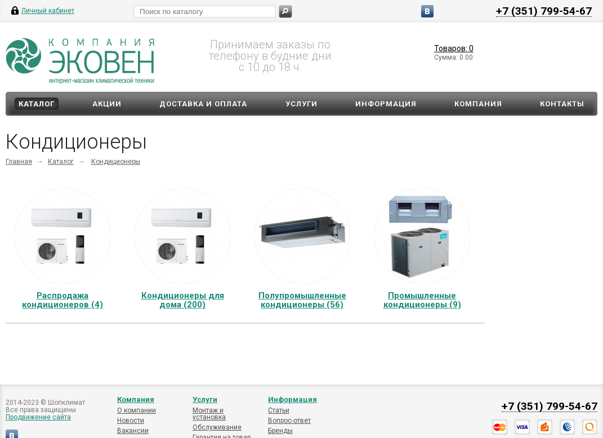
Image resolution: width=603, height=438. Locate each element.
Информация (386, 104)
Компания (478, 104)
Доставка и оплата (203, 104)
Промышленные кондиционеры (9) (422, 300)
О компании (136, 410)
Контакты (562, 104)
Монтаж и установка (209, 413)
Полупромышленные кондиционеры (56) (302, 300)
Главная (19, 162)
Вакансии (133, 431)
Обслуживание (217, 427)
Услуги (301, 104)
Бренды (280, 431)
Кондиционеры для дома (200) (182, 300)
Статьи (278, 410)
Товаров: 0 (454, 48)
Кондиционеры (115, 162)
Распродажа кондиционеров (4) (62, 300)
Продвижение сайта (38, 417)
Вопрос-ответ (289, 420)
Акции (107, 104)
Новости (130, 420)
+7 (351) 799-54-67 (544, 11)
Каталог (37, 104)
